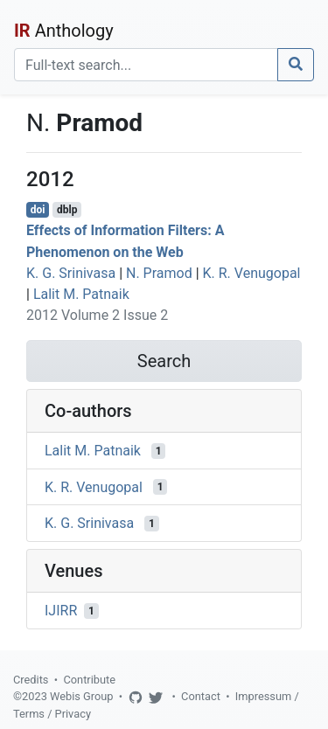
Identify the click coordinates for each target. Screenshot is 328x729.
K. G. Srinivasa (70, 273)
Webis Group (82, 696)
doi (38, 210)
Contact (200, 696)
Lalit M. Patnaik (81, 294)
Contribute (89, 679)
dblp (67, 210)
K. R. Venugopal (252, 273)
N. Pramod (159, 273)
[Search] (146, 64)
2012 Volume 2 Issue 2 (97, 315)
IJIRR (61, 610)
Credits (30, 679)
